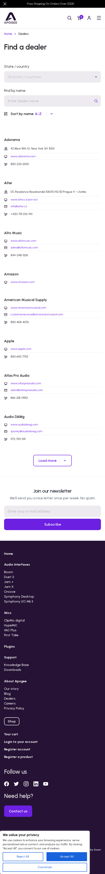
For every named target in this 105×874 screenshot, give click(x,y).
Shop (12, 721)
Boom (8, 572)
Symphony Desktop (19, 596)
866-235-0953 (19, 398)
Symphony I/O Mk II (18, 601)
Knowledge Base (16, 665)
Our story (11, 689)
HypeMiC (10, 625)
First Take (11, 635)
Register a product (18, 757)
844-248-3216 (19, 255)
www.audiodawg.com (24, 424)
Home (8, 34)
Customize (45, 867)
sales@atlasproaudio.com (27, 390)
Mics (7, 613)
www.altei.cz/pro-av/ (24, 199)
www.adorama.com (23, 156)
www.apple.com (21, 349)
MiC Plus (10, 630)
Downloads (12, 670)
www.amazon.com (23, 282)
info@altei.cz (19, 206)
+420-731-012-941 (21, 214)
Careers (10, 703)
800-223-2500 (20, 164)
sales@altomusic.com (24, 247)
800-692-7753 (19, 356)
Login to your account (21, 742)
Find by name (14, 90)
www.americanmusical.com (28, 307)
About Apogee (15, 681)
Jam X (9, 587)
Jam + (8, 582)
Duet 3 (9, 577)
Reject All (23, 856)
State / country (16, 66)
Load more (47, 460)
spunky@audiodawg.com (26, 431)
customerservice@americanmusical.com (37, 314)
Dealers (9, 698)
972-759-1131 (18, 439)
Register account (17, 749)
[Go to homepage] (10, 18)
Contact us (18, 811)
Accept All (67, 856)
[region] (45, 852)
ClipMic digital (14, 620)
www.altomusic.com (23, 240)
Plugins (9, 646)
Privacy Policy (14, 708)
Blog (7, 694)
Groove (9, 592)
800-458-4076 (20, 322)
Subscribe (52, 524)
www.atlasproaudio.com (26, 383)
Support (10, 657)
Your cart (11, 734)
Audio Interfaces (17, 564)
